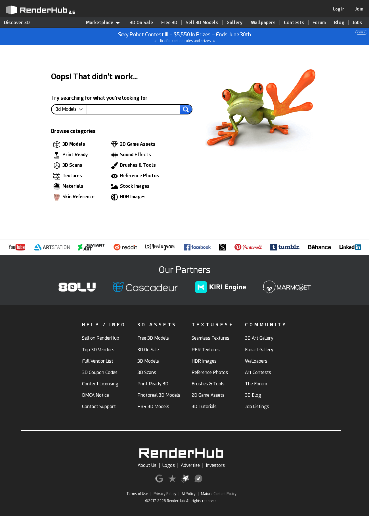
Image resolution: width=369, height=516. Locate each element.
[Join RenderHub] (359, 9)
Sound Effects (131, 155)
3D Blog (253, 395)
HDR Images (128, 197)
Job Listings (257, 406)
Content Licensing (100, 384)
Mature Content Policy (218, 494)
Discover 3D (17, 22)
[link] (340, 9)
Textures (67, 176)
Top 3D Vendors (98, 349)
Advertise (190, 465)
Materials (68, 186)
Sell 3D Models (202, 22)
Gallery (235, 22)
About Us (147, 465)
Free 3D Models (153, 338)
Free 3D (169, 22)
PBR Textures (206, 349)
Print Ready (70, 155)
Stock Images (130, 186)
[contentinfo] (71, 109)
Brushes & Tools (133, 165)
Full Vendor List (97, 361)
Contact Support (99, 406)
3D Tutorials (204, 406)
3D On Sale (141, 22)
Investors (215, 465)
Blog (339, 22)
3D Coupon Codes (100, 372)
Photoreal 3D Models (158, 395)
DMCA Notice (95, 395)
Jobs (357, 22)
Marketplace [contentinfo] (103, 22)
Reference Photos (135, 176)
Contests (294, 22)
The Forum (256, 384)
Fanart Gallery (259, 349)
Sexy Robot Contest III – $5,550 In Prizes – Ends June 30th (184, 36)
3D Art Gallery (259, 338)
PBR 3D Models (153, 406)
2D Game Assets (133, 144)
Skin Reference (74, 197)
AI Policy (189, 494)
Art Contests (258, 372)
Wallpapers (263, 22)
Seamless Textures (210, 338)
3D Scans (67, 165)
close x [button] (361, 32)
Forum (319, 22)
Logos (168, 465)
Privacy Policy (165, 494)
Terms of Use (137, 494)
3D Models (69, 144)
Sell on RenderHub (100, 338)
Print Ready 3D (152, 384)
